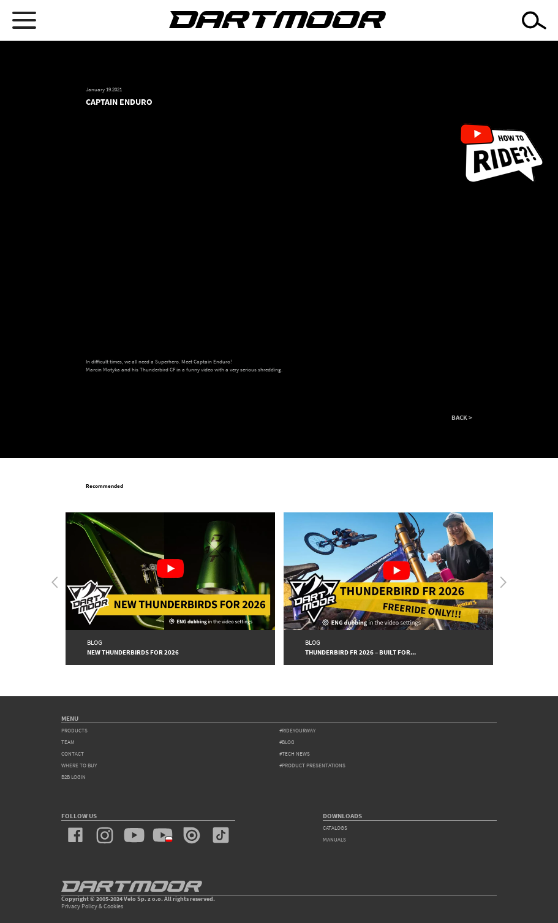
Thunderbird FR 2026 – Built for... (360, 652)
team (68, 742)
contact (72, 754)
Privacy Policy (79, 906)
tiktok (220, 835)
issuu (191, 835)
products (74, 730)
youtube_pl (162, 835)
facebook (75, 835)
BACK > (461, 417)
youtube (133, 835)
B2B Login (73, 777)
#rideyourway (297, 730)
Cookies (113, 906)
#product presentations (312, 765)
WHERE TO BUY (79, 765)
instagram (104, 835)
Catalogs (335, 828)
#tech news (294, 754)
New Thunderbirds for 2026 (133, 652)
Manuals (334, 839)
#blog (287, 742)
